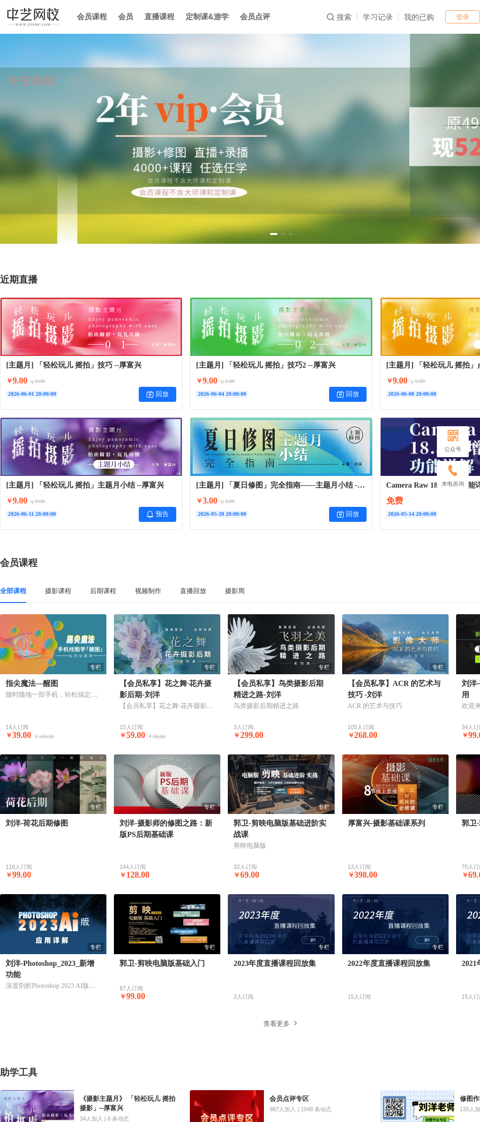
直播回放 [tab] (193, 591)
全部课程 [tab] (13, 591)
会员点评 (255, 17)
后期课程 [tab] (103, 591)
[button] (274, 234)
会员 (125, 17)
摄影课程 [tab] (58, 591)
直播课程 (159, 17)
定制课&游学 (207, 17)
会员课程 (92, 17)
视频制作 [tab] (148, 591)
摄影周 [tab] (235, 591)
